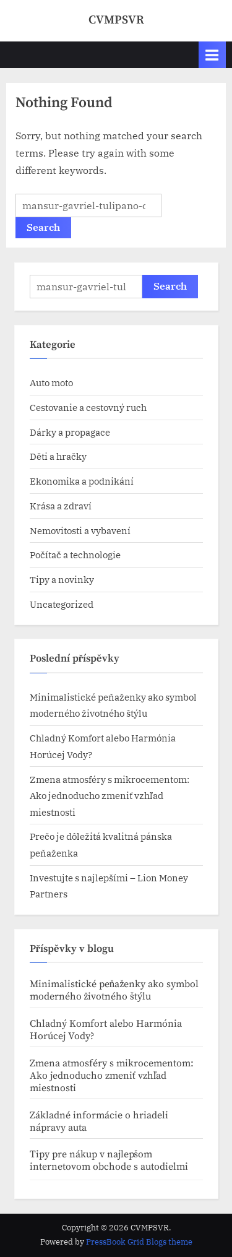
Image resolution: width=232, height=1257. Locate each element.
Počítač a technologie (75, 554)
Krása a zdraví (61, 505)
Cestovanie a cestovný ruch (88, 407)
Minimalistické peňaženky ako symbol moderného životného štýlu (114, 990)
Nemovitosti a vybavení (80, 530)
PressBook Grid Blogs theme (139, 1242)
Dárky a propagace (70, 432)
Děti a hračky (58, 456)
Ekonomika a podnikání (82, 481)
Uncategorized (61, 604)
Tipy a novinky (62, 579)
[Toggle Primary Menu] (212, 54)
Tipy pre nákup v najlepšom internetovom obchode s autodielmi (109, 1160)
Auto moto (51, 382)
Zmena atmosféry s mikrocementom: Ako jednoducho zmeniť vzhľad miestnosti (109, 795)
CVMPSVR (116, 19)
